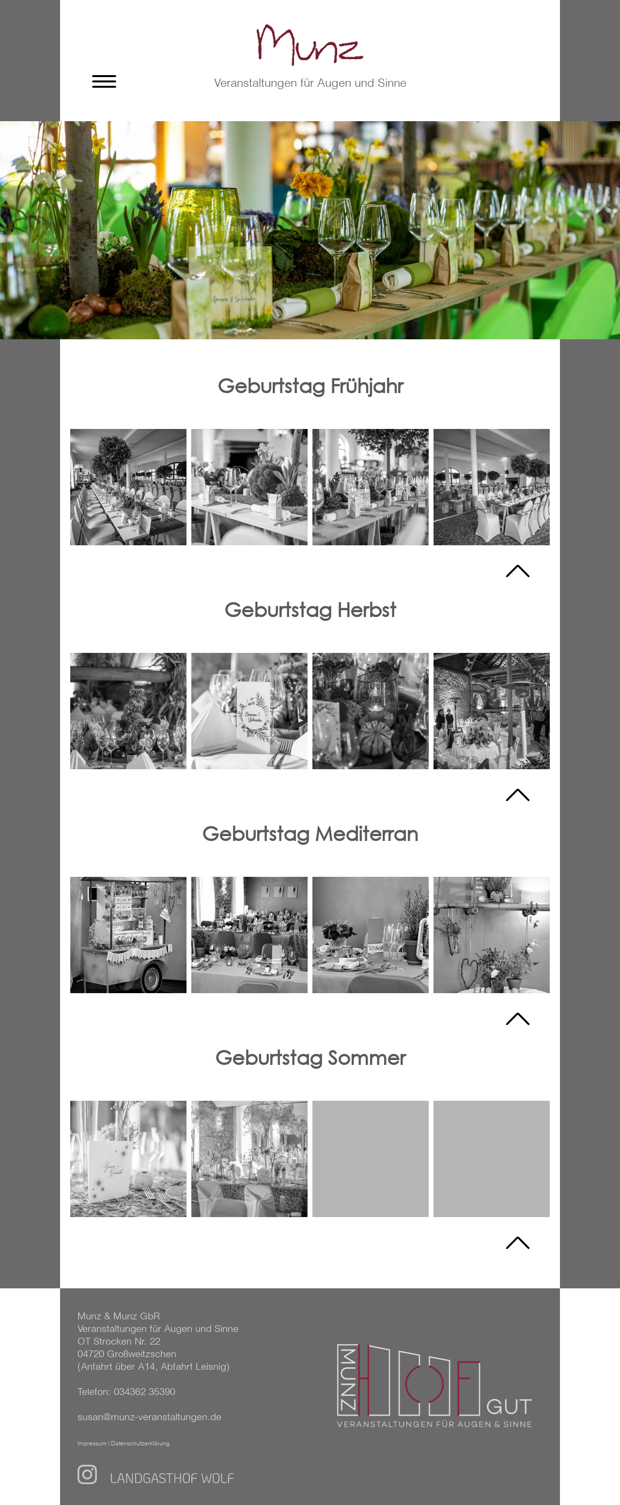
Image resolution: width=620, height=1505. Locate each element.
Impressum (92, 1444)
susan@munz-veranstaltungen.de (149, 1417)
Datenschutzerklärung (140, 1444)
